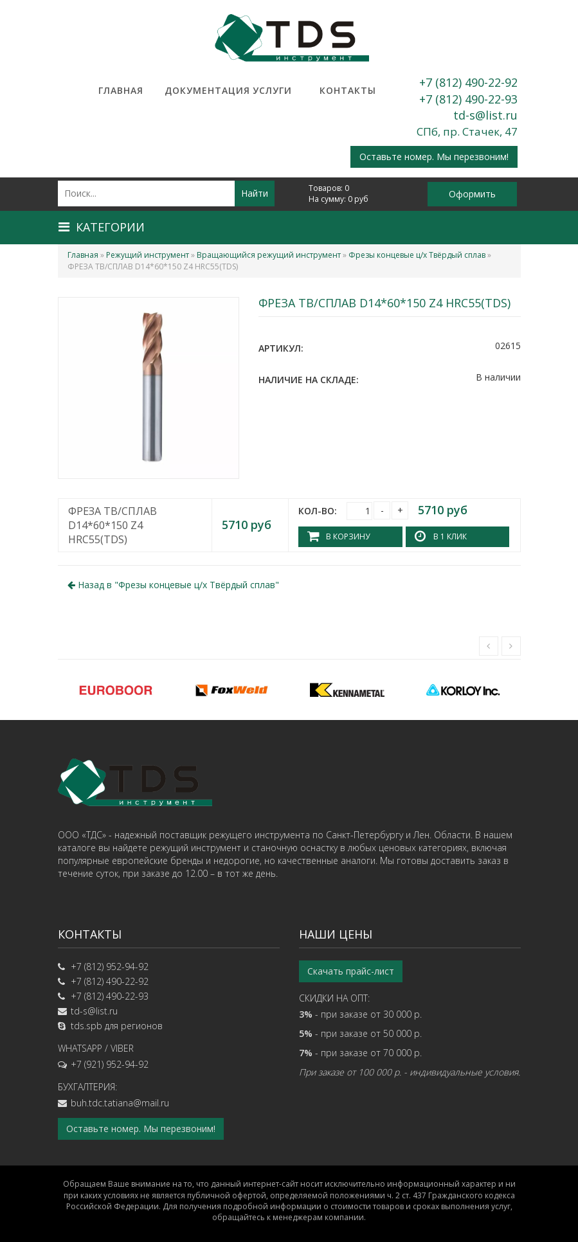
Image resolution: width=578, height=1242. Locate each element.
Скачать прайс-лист (350, 971)
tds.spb (86, 1026)
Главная (120, 90)
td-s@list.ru (485, 115)
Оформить (472, 194)
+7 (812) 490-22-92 (468, 82)
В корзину (348, 536)
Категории (102, 227)
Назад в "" (173, 585)
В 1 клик (450, 536)
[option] (116, 690)
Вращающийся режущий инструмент (269, 254)
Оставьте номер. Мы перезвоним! (434, 156)
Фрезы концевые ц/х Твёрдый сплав (416, 254)
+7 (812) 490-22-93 (468, 99)
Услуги (272, 90)
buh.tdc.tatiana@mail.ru (120, 1103)
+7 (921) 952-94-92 (110, 1064)
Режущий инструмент (147, 254)
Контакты (348, 90)
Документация (197, 90)
